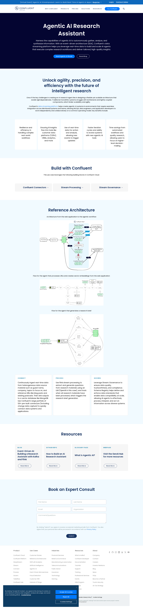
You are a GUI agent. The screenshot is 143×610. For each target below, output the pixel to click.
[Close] (76, 587)
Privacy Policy (91, 529)
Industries (55, 551)
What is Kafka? (80, 555)
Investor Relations (99, 565)
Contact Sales (122, 2)
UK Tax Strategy (98, 586)
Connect (16, 569)
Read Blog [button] (83, 56)
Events (77, 579)
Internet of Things (36, 582)
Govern (15, 576)
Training (77, 572)
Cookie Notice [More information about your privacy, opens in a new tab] (26, 595)
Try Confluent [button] (112, 9)
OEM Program (79, 582)
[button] (26, 134)
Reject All (66, 597)
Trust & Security (98, 582)
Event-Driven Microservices (39, 572)
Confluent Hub (18, 582)
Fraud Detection (35, 576)
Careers (95, 562)
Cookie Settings (97, 597)
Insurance (55, 572)
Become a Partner (99, 579)
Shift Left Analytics (36, 562)
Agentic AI (33, 569)
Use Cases (34, 551)
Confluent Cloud (19, 555)
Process (16, 572)
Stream (15, 565)
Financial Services (58, 555)
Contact (95, 559)
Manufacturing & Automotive (62, 562)
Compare (78, 589)
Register (96, 2)
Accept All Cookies (66, 592)
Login (111, 2)
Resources (79, 551)
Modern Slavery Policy (85, 597)
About (95, 551)
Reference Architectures (38, 559)
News (94, 572)
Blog (94, 569)
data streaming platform (48, 106)
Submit (71, 536)
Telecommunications (59, 565)
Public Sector (56, 569)
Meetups (78, 586)
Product (16, 551)
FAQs (94, 576)
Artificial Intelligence (36, 565)
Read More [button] (25, 466)
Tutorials (78, 565)
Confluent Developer (82, 559)
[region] (41, 596)
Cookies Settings (66, 602)
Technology (56, 576)
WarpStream (17, 562)
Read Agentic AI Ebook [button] (64, 56)
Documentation (80, 562)
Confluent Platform (19, 559)
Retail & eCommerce (59, 559)
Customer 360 (35, 579)
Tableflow (16, 579)
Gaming (54, 579)
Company (96, 555)
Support (77, 569)
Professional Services (82, 576)
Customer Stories (36, 555)
